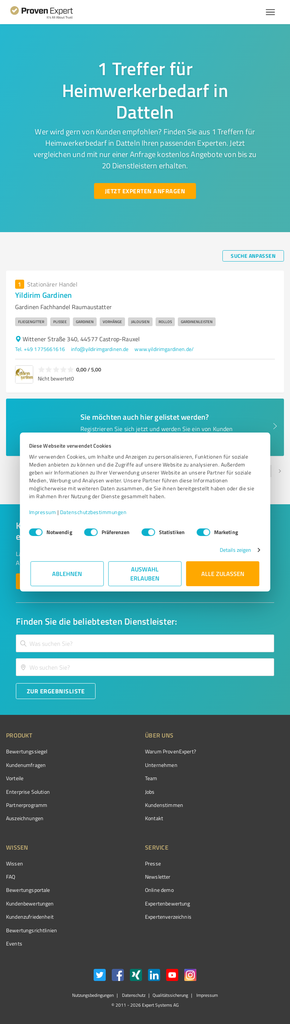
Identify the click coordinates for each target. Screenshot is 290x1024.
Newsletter (158, 876)
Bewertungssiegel (26, 751)
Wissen (14, 863)
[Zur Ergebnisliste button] (56, 691)
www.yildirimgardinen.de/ (164, 349)
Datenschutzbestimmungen (95, 512)
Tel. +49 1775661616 (40, 349)
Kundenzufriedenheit (30, 916)
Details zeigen (234, 549)
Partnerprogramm (26, 804)
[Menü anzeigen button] (270, 12)
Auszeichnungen (24, 818)
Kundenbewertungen (30, 903)
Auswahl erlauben (145, 573)
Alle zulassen (222, 573)
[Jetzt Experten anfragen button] (145, 191)
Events (14, 943)
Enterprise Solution (28, 791)
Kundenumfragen (26, 764)
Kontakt (154, 818)
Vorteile (14, 778)
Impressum (44, 512)
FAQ (10, 876)
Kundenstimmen (164, 804)
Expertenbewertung (167, 903)
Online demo (159, 889)
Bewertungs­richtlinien (31, 930)
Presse (153, 863)
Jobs (150, 791)
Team (151, 778)
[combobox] (145, 643)
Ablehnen (67, 573)
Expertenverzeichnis (168, 916)
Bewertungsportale (28, 889)
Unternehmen (161, 764)
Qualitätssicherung (170, 995)
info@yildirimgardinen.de (100, 349)
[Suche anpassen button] (253, 256)
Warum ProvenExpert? (170, 751)
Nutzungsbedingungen (93, 995)
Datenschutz (133, 995)
